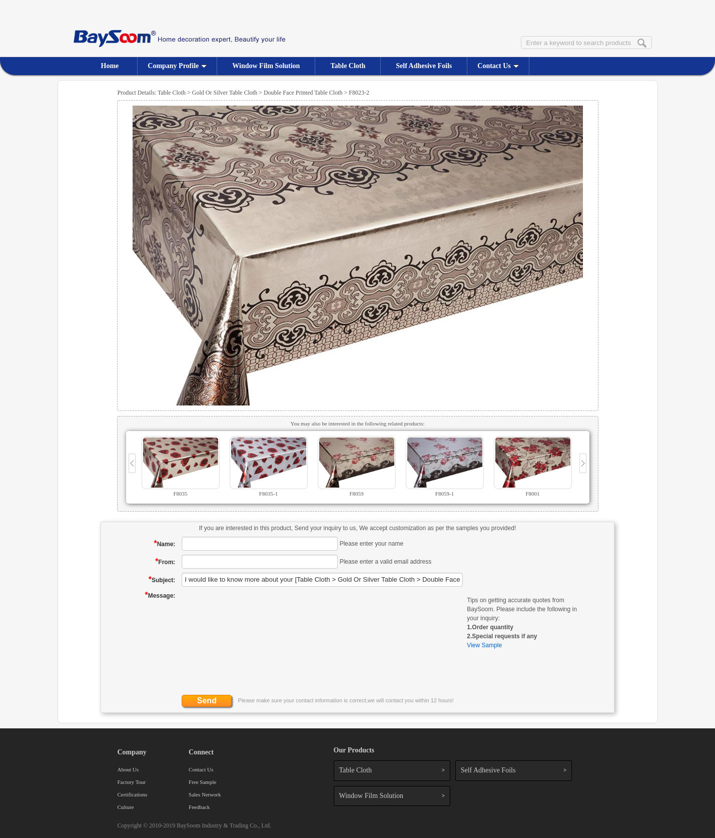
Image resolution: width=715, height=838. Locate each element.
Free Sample (202, 782)
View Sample (484, 645)
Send (207, 700)
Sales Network (205, 794)
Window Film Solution (266, 66)
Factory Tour (132, 782)
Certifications (133, 794)
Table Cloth (347, 66)
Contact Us (498, 66)
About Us (128, 769)
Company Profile (177, 66)
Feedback (199, 807)
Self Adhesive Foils (424, 66)
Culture (126, 807)
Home (110, 66)
